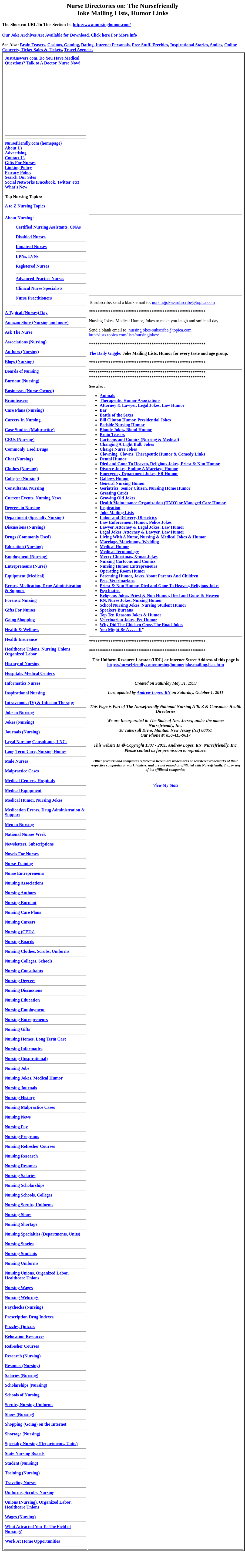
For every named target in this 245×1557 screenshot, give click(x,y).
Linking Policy (18, 167)
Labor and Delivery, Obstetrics (128, 517)
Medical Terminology (119, 551)
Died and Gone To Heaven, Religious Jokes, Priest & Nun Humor (160, 463)
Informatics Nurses (22, 683)
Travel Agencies (78, 49)
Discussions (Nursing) (25, 527)
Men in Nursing (19, 824)
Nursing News (18, 1117)
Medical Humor (114, 546)
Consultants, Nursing (24, 488)
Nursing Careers (20, 922)
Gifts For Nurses (20, 162)
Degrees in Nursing (22, 507)
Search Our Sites (20, 177)
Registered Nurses (32, 266)
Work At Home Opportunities (32, 1541)
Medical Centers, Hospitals (30, 780)
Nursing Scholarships (24, 1185)
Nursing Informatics (23, 1048)
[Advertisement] (165, 94)
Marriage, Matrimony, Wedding (129, 541)
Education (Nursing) (24, 546)
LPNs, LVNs (27, 256)
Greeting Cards (114, 493)
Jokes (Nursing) (19, 722)
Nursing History (20, 1097)
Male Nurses (16, 761)
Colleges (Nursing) (22, 478)
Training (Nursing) (22, 1473)
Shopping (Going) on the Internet (35, 1424)
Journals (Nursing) (22, 732)
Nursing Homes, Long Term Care (35, 1039)
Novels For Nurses (22, 853)
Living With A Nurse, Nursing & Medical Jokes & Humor (153, 537)
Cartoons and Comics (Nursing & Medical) (139, 439)
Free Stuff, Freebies (150, 45)
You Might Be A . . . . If (121, 629)
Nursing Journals (21, 1087)
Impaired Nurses (31, 246)
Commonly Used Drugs (26, 449)
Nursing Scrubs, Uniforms (29, 1204)
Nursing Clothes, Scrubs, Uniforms (37, 951)
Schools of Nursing (22, 1395)
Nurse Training (19, 863)
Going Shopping (20, 619)
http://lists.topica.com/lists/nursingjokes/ (124, 335)
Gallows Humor (114, 478)
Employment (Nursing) (26, 556)
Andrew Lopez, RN (154, 692)
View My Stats (165, 785)
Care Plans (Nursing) (24, 410)
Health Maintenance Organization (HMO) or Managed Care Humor (163, 502)
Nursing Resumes (21, 1165)
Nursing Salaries (20, 1175)
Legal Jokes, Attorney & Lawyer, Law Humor (142, 532)
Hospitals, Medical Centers (30, 673)
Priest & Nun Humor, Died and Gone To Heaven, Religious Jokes (159, 585)
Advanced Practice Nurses (40, 278)
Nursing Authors (20, 892)
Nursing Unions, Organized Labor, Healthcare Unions (37, 1275)
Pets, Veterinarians (117, 580)
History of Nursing (22, 663)
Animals (107, 395)
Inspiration (110, 507)
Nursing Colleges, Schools (28, 961)
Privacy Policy (18, 172)
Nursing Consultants (24, 970)
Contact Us (15, 157)
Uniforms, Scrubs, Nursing (29, 1492)
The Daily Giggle (104, 353)
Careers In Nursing (23, 420)
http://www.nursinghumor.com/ (102, 24)
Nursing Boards (19, 941)
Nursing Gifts (17, 1029)
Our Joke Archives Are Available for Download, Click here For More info (69, 35)
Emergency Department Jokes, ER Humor (139, 473)
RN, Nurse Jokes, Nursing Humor (131, 600)
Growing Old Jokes (117, 498)
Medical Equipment (23, 790)
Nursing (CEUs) (20, 931)
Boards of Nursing (22, 371)
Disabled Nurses (31, 237)
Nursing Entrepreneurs (26, 1019)
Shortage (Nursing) (22, 1434)
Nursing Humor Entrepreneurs (128, 566)
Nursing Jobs (17, 1068)
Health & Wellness (22, 629)
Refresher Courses (22, 1346)
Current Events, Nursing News (33, 498)
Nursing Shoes (18, 1214)
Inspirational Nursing (25, 693)
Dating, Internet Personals (105, 45)
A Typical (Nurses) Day (26, 312)
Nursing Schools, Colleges (28, 1195)
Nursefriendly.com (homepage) (33, 143)
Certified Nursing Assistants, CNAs (48, 227)
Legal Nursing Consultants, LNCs (36, 741)
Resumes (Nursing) (22, 1365)
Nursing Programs (22, 1136)
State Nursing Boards (25, 1453)
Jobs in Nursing (19, 712)
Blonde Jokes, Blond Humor (126, 429)
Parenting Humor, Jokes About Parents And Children (149, 576)
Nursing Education (22, 1000)
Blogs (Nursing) (19, 361)
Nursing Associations (24, 883)
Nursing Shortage (21, 1224)
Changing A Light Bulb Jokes (127, 444)
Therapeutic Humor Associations (130, 400)
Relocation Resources (24, 1336)
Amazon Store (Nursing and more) (37, 322)
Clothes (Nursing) (21, 468)
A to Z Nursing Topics (25, 206)
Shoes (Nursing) (19, 1414)
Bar (103, 410)
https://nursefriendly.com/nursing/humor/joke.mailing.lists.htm (165, 664)
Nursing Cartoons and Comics (128, 561)
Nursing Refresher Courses (30, 1146)
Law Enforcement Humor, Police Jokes (136, 522)
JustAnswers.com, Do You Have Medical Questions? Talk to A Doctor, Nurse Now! (42, 60)
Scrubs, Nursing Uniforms (29, 1404)
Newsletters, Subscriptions (29, 844)
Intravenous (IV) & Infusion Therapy (39, 702)
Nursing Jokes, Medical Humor (34, 1078)
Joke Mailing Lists (117, 512)
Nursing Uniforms (21, 1263)
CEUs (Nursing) (20, 439)
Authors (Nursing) (22, 351)
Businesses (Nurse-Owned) (29, 390)
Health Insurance (21, 639)
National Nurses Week (25, 834)
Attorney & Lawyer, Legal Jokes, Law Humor (142, 405)
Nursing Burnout (20, 902)
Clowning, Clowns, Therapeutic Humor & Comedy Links (152, 454)
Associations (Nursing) (25, 342)
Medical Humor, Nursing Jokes (33, 800)
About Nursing (18, 218)
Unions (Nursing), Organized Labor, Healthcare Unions (38, 1504)
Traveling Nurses (20, 1482)
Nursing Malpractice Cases (30, 1107)
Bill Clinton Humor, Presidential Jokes (135, 420)
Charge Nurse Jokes (118, 449)
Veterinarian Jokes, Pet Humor (128, 619)
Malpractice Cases (22, 771)
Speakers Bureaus (116, 610)
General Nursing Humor (122, 483)
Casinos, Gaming (63, 45)
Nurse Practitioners (34, 298)
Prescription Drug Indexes (29, 1317)
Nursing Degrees (20, 980)
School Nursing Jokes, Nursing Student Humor (143, 605)
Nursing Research (21, 1156)
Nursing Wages (19, 1287)
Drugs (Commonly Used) (28, 537)
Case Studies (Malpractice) (30, 429)
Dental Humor (113, 459)
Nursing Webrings (22, 1297)
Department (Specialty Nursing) (34, 517)
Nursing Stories (19, 1243)
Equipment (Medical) (24, 576)
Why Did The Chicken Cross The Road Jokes (141, 624)
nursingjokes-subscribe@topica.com (183, 302)
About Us (13, 148)
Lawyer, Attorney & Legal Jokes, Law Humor (142, 527)
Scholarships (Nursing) (26, 1385)
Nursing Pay (16, 1126)
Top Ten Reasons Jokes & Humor (130, 615)
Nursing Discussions (23, 990)
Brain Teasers (32, 45)
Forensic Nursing (20, 600)
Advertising (15, 153)
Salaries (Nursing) (21, 1375)
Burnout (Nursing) (22, 381)
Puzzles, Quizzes (20, 1326)
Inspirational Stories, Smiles (196, 45)
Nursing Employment (25, 1009)
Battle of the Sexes (116, 415)
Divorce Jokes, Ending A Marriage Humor (139, 468)
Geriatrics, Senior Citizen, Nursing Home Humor (145, 488)
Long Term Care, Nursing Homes (35, 751)
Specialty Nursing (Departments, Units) (41, 1443)
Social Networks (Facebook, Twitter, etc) (42, 182)
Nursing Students (21, 1253)
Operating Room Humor (122, 571)
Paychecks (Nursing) (24, 1307)
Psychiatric (110, 590)
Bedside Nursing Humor (122, 424)
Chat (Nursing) (19, 459)
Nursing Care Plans (23, 912)
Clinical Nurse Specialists (39, 288)
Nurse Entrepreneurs (24, 873)
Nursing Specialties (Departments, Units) (42, 1234)
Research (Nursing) (23, 1356)
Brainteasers (16, 400)
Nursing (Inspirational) (26, 1058)
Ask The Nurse (18, 332)
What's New (16, 187)
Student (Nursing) (21, 1463)
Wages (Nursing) (20, 1516)
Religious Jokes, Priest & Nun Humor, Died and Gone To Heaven (159, 595)
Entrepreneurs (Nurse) (26, 566)
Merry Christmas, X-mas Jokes (128, 556)
